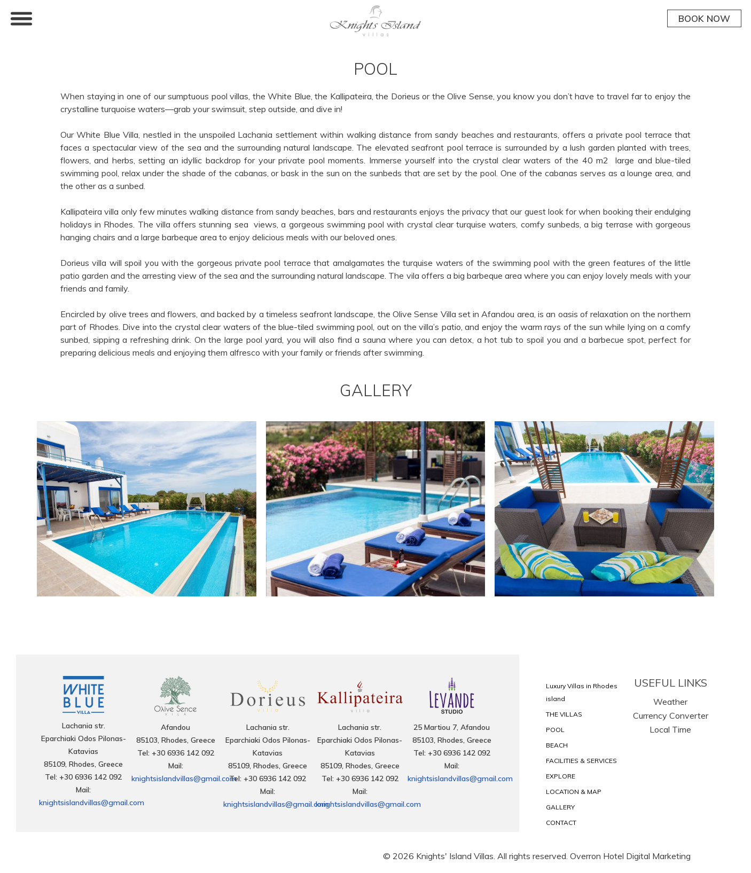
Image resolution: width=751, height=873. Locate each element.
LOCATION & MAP (573, 792)
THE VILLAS (564, 714)
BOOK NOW (704, 18)
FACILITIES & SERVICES (581, 761)
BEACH (557, 745)
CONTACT (561, 823)
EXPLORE (560, 776)
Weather (670, 701)
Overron (585, 856)
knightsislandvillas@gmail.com (91, 802)
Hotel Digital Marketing (647, 856)
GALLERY (560, 807)
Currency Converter (670, 715)
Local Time (670, 729)
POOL (555, 730)
